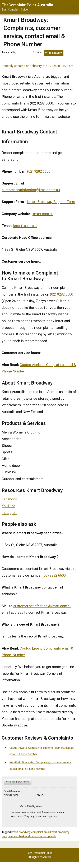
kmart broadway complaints (39, 836)
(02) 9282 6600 (38, 171)
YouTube (8, 506)
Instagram (9, 513)
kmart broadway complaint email (30, 832)
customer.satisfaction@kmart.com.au (31, 190)
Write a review (53, 52)
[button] (74, 7)
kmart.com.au (42, 214)
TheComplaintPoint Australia (27, 5)
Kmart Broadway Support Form (51, 202)
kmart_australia (25, 226)
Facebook (9, 499)
